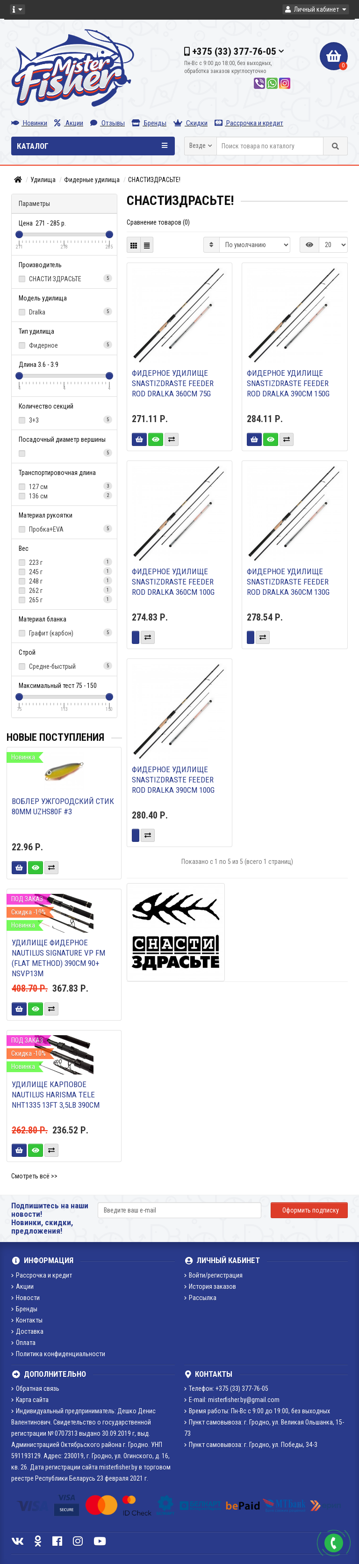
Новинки (29, 123)
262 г (64, 590)
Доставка (27, 1331)
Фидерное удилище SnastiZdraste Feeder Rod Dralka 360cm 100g (173, 582)
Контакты (27, 1320)
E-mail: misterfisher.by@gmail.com (232, 1399)
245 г (64, 571)
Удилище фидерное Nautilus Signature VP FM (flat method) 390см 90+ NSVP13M (58, 958)
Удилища (43, 179)
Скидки (190, 123)
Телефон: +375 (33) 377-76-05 (226, 1388)
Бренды (149, 123)
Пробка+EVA (64, 529)
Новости (25, 1297)
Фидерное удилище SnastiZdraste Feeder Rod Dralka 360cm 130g (288, 582)
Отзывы (107, 123)
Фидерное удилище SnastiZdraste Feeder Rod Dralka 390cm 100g (173, 780)
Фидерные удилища (92, 179)
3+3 (64, 420)
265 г (64, 599)
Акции (68, 123)
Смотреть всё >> (34, 1176)
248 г (64, 581)
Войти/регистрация (213, 1275)
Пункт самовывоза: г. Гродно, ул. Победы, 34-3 (250, 1444)
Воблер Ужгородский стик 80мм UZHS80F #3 (63, 806)
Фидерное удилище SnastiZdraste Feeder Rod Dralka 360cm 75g (173, 383)
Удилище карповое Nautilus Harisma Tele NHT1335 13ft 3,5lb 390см (56, 1095)
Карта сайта (30, 1399)
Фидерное (64, 345)
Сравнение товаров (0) (158, 222)
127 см (64, 486)
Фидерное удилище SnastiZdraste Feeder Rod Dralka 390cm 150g (288, 383)
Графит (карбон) (64, 633)
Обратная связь (35, 1388)
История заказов (210, 1286)
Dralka (64, 311)
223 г (64, 562)
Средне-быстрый (64, 666)
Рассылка (200, 1297)
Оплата (23, 1342)
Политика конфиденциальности (58, 1354)
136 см (64, 495)
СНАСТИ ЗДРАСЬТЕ (64, 278)
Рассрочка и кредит (249, 123)
